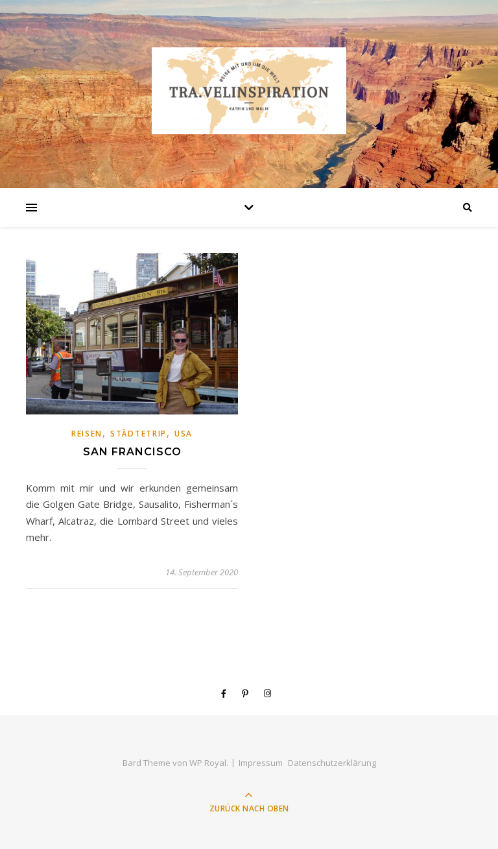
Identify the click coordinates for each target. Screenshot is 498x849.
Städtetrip (138, 433)
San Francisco (132, 452)
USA (183, 433)
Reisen (86, 433)
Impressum (261, 763)
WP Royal (207, 763)
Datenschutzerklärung (332, 763)
